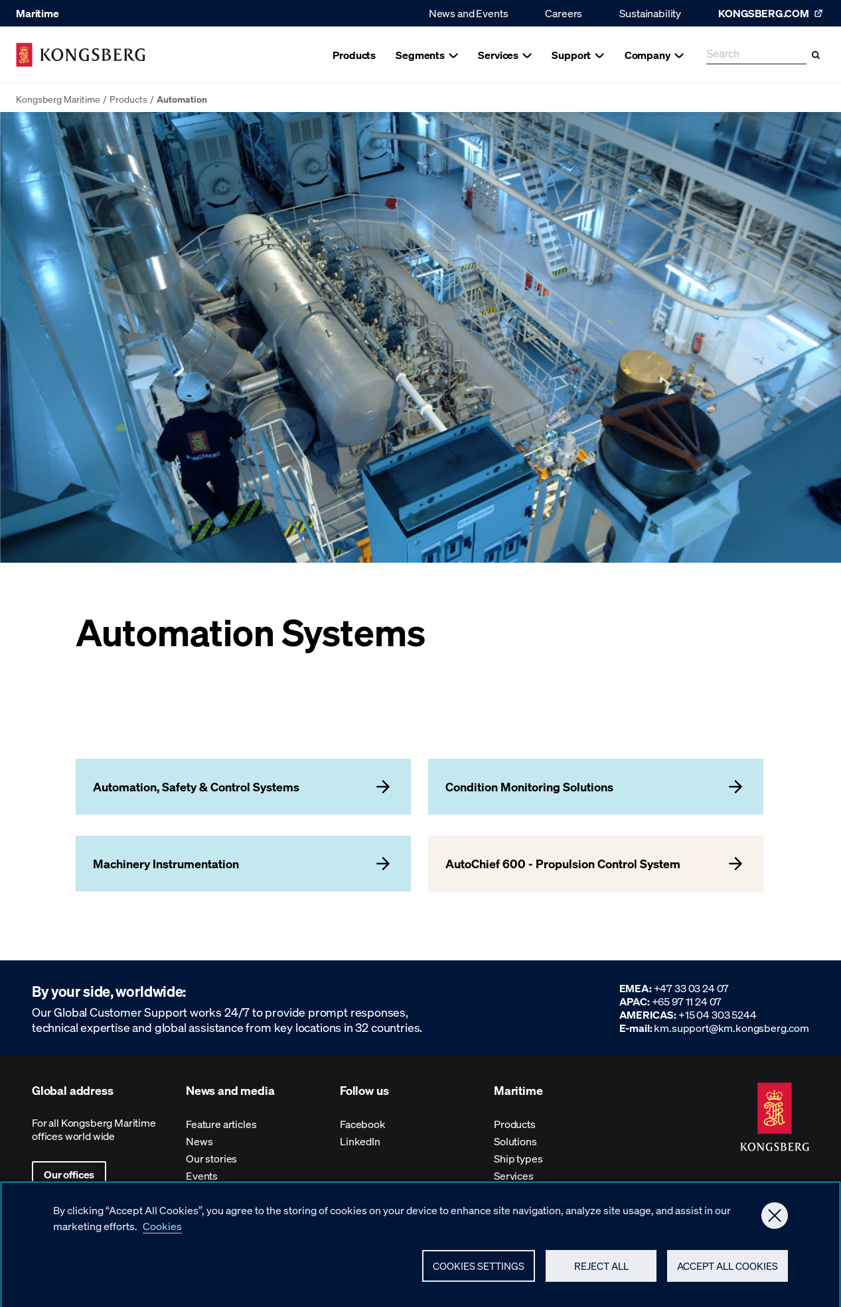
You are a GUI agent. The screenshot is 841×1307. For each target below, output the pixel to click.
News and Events (468, 13)
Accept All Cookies (727, 1270)
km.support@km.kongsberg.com (731, 1028)
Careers (563, 13)
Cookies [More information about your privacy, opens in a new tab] (162, 1230)
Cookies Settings (478, 1270)
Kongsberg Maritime (58, 99)
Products (128, 99)
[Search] (815, 55)
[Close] (774, 1220)
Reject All (601, 1270)
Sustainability (650, 13)
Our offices (69, 1174)
